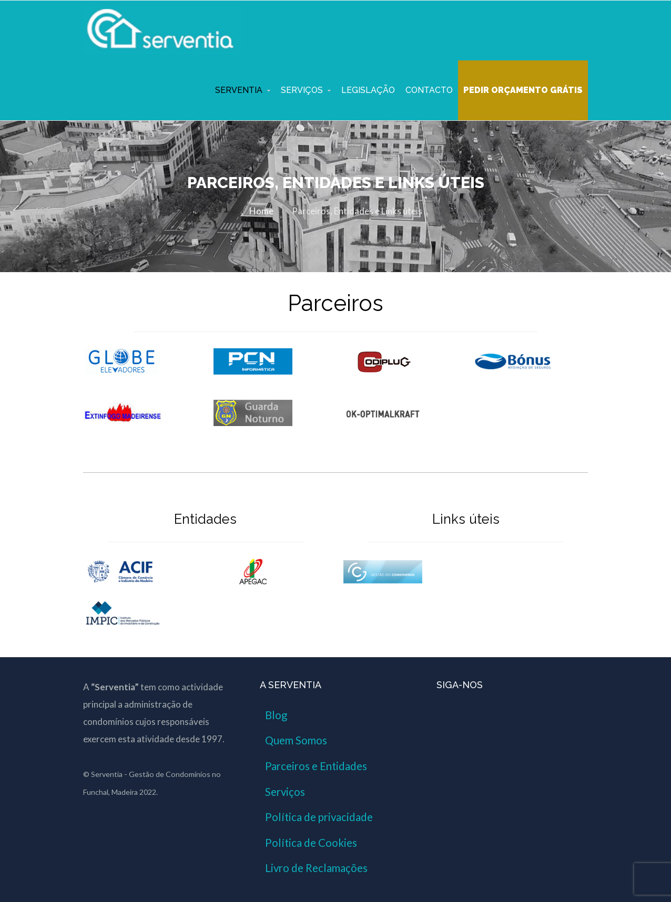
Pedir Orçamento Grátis (523, 90)
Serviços (302, 90)
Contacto (429, 90)
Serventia (238, 90)
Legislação (368, 90)
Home (261, 210)
